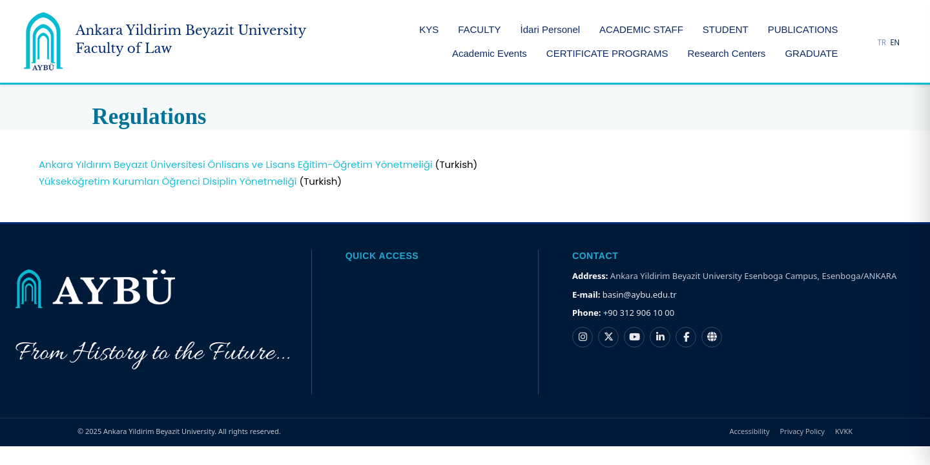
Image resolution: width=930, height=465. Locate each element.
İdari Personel (551, 29)
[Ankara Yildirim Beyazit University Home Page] (165, 41)
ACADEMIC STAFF (641, 29)
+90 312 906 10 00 (638, 312)
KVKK (843, 431)
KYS (429, 29)
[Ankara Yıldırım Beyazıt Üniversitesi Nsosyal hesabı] (711, 337)
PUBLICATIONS (803, 29)
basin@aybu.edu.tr (640, 294)
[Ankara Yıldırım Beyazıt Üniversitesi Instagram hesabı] (582, 337)
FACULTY (479, 29)
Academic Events (489, 53)
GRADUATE (811, 53)
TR (882, 42)
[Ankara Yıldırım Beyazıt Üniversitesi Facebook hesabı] (686, 337)
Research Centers (726, 53)
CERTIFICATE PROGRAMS (607, 53)
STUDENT (726, 29)
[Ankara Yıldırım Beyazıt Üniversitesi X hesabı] (608, 337)
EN (895, 42)
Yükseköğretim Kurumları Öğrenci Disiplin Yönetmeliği (167, 181)
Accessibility (750, 431)
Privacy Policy (802, 431)
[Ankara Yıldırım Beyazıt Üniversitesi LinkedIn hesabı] (660, 337)
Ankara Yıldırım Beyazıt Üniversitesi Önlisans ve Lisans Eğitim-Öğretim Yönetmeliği (236, 164)
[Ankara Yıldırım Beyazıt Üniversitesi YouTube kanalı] (634, 337)
